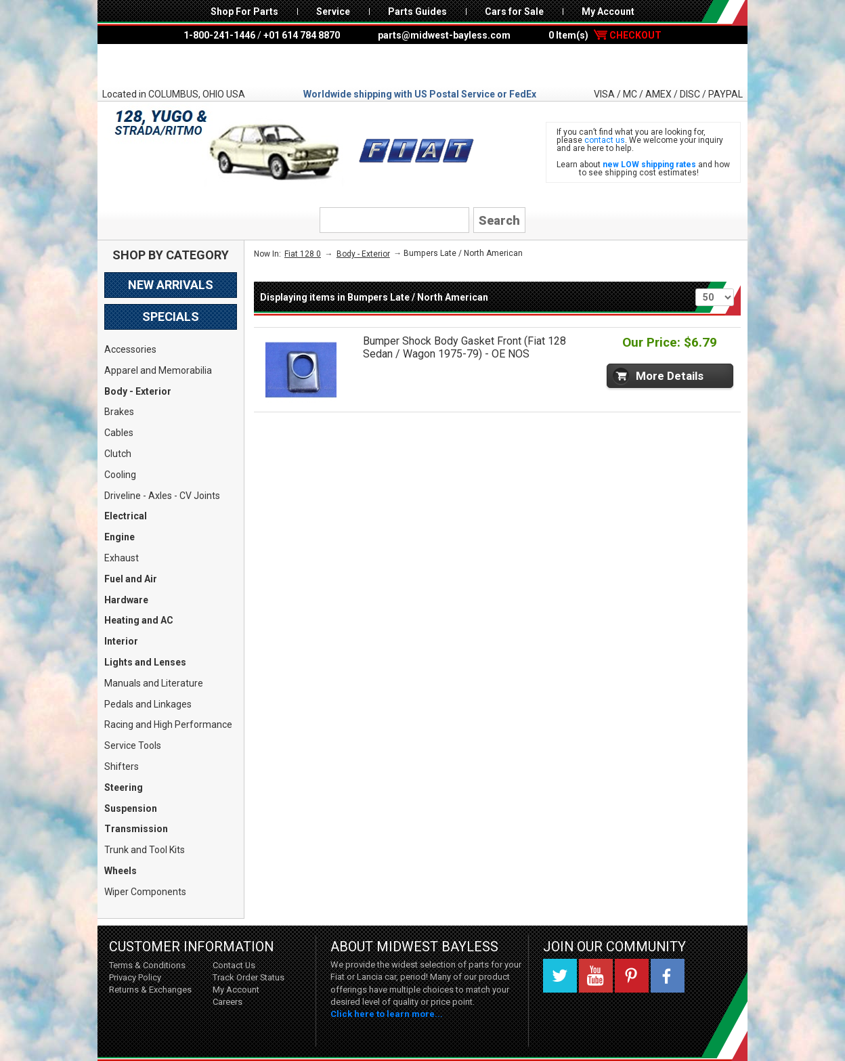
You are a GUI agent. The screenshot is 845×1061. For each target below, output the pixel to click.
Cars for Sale (514, 11)
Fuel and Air (130, 578)
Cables (118, 432)
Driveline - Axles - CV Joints (162, 495)
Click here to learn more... (386, 1014)
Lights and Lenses (145, 662)
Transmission (136, 828)
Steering (123, 787)
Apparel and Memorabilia (158, 370)
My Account (608, 11)
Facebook (668, 976)
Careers (227, 1002)
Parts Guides (417, 11)
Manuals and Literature (153, 683)
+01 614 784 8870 (301, 35)
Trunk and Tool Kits (144, 849)
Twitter (560, 976)
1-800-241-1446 (219, 35)
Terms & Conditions (147, 965)
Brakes (119, 411)
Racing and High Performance (168, 724)
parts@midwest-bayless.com (444, 35)
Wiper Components (145, 891)
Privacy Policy (135, 977)
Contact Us (234, 965)
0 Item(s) (605, 35)
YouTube (596, 976)
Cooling (120, 474)
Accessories (130, 349)
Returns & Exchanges (150, 989)
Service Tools (132, 745)
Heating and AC (138, 620)
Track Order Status (248, 977)
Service (333, 11)
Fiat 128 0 (302, 254)
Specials (170, 316)
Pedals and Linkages (148, 704)
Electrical (125, 516)
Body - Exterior (137, 391)
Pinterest (632, 976)
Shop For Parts (244, 11)
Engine (119, 537)
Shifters (121, 766)
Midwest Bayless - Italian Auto (422, 66)
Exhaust (121, 558)
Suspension (130, 808)
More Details (669, 376)
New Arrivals (170, 285)
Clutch (117, 453)
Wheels (120, 870)
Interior (121, 641)
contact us (604, 140)
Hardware (126, 599)
